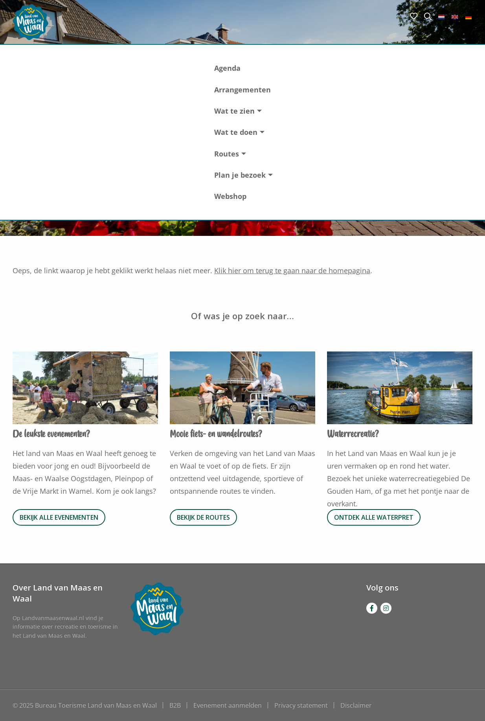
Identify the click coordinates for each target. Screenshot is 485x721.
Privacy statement (301, 705)
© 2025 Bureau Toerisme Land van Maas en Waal (85, 705)
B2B (175, 705)
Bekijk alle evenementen (59, 517)
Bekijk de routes (203, 517)
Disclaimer (356, 705)
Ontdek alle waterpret (373, 517)
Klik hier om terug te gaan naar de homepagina (292, 270)
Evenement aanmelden (227, 705)
